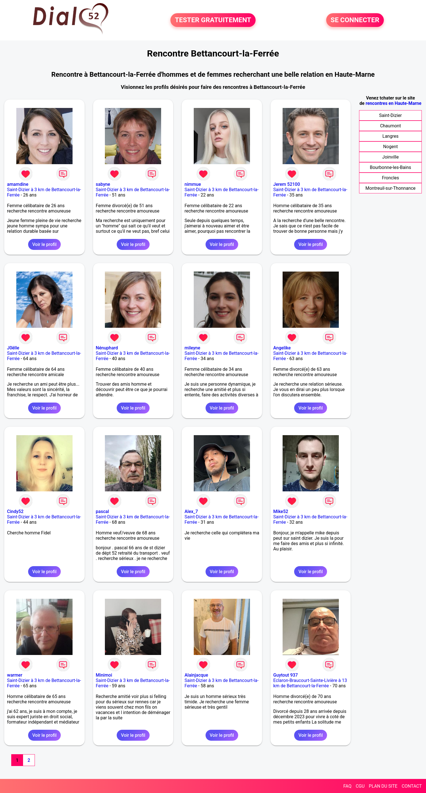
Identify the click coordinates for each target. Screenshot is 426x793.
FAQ (347, 786)
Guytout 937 (285, 675)
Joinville (390, 157)
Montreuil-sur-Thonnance (390, 188)
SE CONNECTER (355, 20)
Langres (390, 136)
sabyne (103, 184)
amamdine (17, 184)
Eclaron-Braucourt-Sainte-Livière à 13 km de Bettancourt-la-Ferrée (310, 683)
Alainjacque (196, 675)
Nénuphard (107, 348)
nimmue (192, 184)
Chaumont (390, 125)
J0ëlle (13, 348)
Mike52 (280, 511)
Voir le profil (44, 244)
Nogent (390, 146)
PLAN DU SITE (383, 786)
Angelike (282, 348)
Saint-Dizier (390, 115)
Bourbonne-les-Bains (390, 167)
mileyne (192, 348)
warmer (14, 675)
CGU (360, 786)
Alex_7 (191, 511)
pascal (102, 511)
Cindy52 (15, 511)
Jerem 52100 (286, 184)
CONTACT (412, 786)
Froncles (390, 177)
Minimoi (104, 675)
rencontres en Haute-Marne (393, 103)
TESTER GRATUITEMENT (213, 20)
